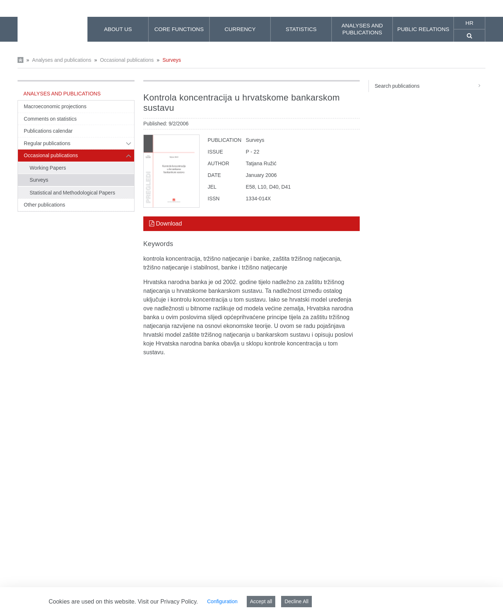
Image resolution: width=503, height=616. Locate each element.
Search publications (430, 86)
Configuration (222, 601)
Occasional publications (127, 60)
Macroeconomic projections (55, 106)
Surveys (171, 60)
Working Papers (48, 168)
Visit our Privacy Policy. (168, 601)
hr (469, 23)
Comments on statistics (50, 119)
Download (165, 223)
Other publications (44, 205)
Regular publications (47, 143)
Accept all (261, 601)
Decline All (296, 601)
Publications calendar (48, 131)
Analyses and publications (61, 60)
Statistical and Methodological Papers (72, 193)
